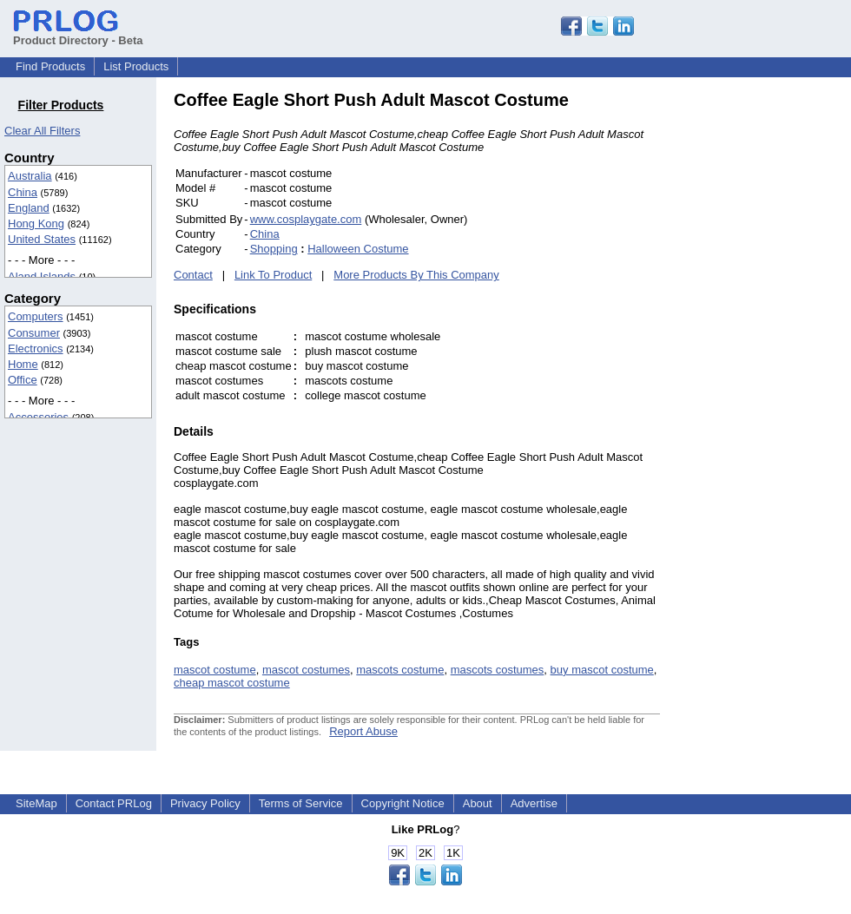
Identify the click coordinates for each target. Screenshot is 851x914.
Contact (193, 274)
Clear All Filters (42, 130)
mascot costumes (306, 669)
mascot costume (215, 669)
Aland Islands (42, 276)
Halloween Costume (357, 248)
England (28, 207)
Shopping (274, 248)
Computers (35, 316)
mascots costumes (497, 669)
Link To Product (273, 274)
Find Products (50, 66)
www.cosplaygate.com (306, 219)
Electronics (35, 348)
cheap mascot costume (232, 682)
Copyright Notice (403, 803)
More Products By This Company (416, 274)
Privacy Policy (205, 803)
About (477, 803)
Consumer (34, 332)
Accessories (38, 417)
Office (22, 379)
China (22, 192)
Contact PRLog (114, 803)
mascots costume (400, 669)
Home (23, 364)
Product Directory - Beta (78, 34)
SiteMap (36, 803)
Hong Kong (36, 223)
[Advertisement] (777, 350)
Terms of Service (301, 803)
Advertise (534, 803)
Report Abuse (363, 731)
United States (42, 239)
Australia (30, 175)
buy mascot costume (602, 669)
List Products (135, 66)
